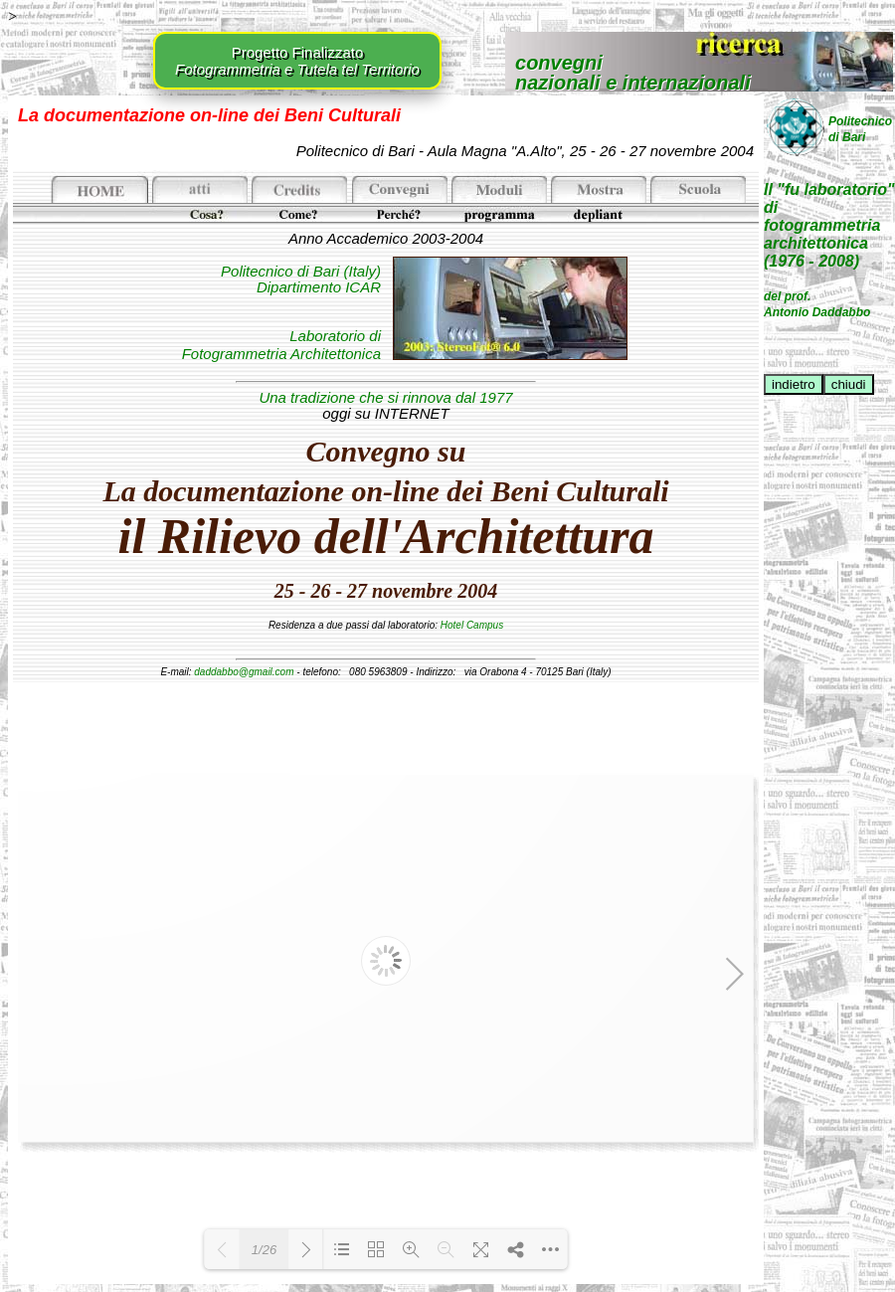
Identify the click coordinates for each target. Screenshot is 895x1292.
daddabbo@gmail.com (243, 671)
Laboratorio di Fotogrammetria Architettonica (281, 344)
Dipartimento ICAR (319, 286)
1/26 (264, 1249)
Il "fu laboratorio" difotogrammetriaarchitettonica (829, 216)
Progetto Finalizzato (297, 61)
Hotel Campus (472, 625)
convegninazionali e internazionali (633, 72)
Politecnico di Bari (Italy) (301, 271)
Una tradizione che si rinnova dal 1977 (385, 397)
